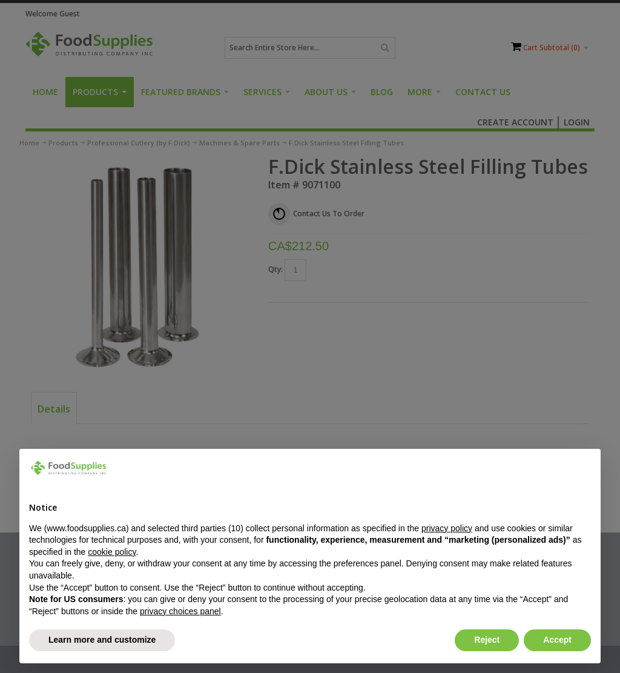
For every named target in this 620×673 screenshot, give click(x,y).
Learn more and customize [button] (102, 640)
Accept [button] (557, 640)
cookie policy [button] (112, 552)
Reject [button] (487, 640)
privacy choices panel (180, 611)
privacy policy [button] (446, 528)
